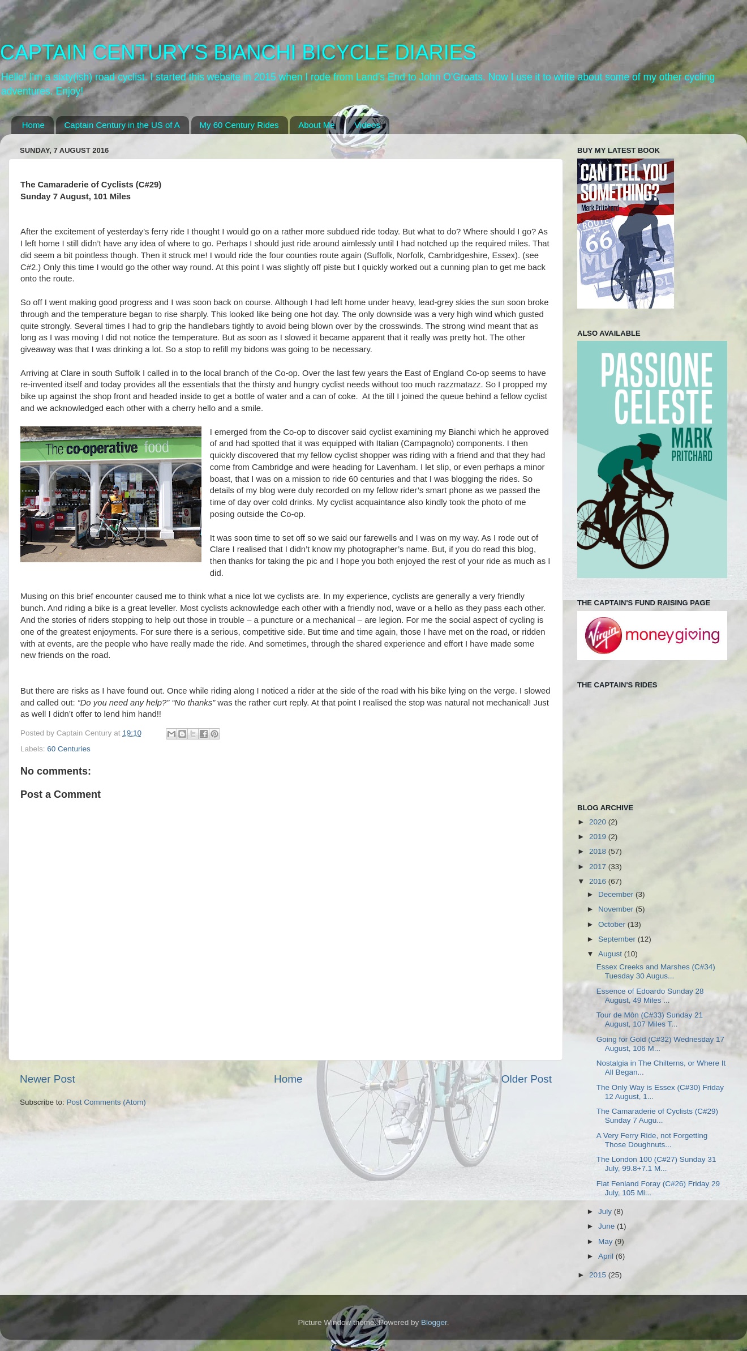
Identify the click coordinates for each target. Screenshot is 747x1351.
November (617, 909)
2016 (598, 881)
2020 (598, 822)
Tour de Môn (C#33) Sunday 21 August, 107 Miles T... (649, 1019)
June (607, 1226)
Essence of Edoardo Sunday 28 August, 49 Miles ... (650, 995)
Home (33, 125)
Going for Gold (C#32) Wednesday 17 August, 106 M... (660, 1044)
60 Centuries (69, 749)
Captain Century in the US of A (122, 125)
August (611, 954)
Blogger (434, 1322)
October (613, 924)
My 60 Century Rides (239, 125)
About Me (316, 125)
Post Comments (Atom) (106, 1102)
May (606, 1241)
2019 (598, 836)
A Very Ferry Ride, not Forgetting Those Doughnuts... (652, 1140)
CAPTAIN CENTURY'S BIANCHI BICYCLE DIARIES (238, 52)
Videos (367, 125)
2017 (598, 866)
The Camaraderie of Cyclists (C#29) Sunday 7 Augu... (657, 1116)
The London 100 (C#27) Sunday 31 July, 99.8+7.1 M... (656, 1164)
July (606, 1211)
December (617, 894)
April (607, 1256)
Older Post (526, 1079)
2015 (598, 1275)
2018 (598, 851)
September (618, 939)
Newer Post (47, 1079)
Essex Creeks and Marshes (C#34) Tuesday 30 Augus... (655, 971)
